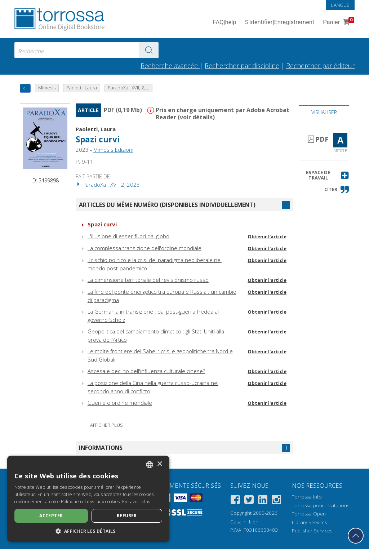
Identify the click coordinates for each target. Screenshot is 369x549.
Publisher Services (312, 530)
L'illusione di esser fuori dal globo (128, 236)
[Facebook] (235, 500)
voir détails (196, 117)
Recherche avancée (170, 65)
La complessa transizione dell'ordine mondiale (144, 248)
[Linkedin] (263, 500)
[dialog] (88, 499)
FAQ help (224, 22)
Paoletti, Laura (96, 129)
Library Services (309, 522)
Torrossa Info (307, 496)
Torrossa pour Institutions (320, 505)
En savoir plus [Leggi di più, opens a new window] (136, 502)
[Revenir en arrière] (25, 88)
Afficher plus (106, 425)
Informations (101, 448)
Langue (340, 5)
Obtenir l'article (267, 236)
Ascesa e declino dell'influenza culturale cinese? (146, 371)
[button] (324, 175)
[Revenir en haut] (356, 536)
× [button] (159, 464)
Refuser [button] (127, 516)
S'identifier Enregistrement (280, 22)
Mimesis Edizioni (113, 149)
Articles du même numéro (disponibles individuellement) (167, 205)
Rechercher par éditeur (320, 65)
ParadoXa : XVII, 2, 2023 (108, 184)
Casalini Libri (244, 521)
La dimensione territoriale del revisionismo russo (148, 279)
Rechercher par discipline (242, 65)
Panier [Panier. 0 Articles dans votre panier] (338, 22)
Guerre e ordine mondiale (120, 402)
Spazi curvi (98, 139)
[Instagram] (276, 500)
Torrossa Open (309, 513)
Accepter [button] (51, 516)
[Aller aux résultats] (149, 50)
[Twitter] (249, 500)
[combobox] (86, 50)
